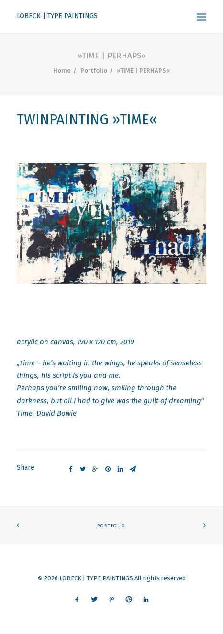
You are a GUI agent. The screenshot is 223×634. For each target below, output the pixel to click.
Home (62, 70)
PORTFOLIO (111, 525)
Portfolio (93, 70)
